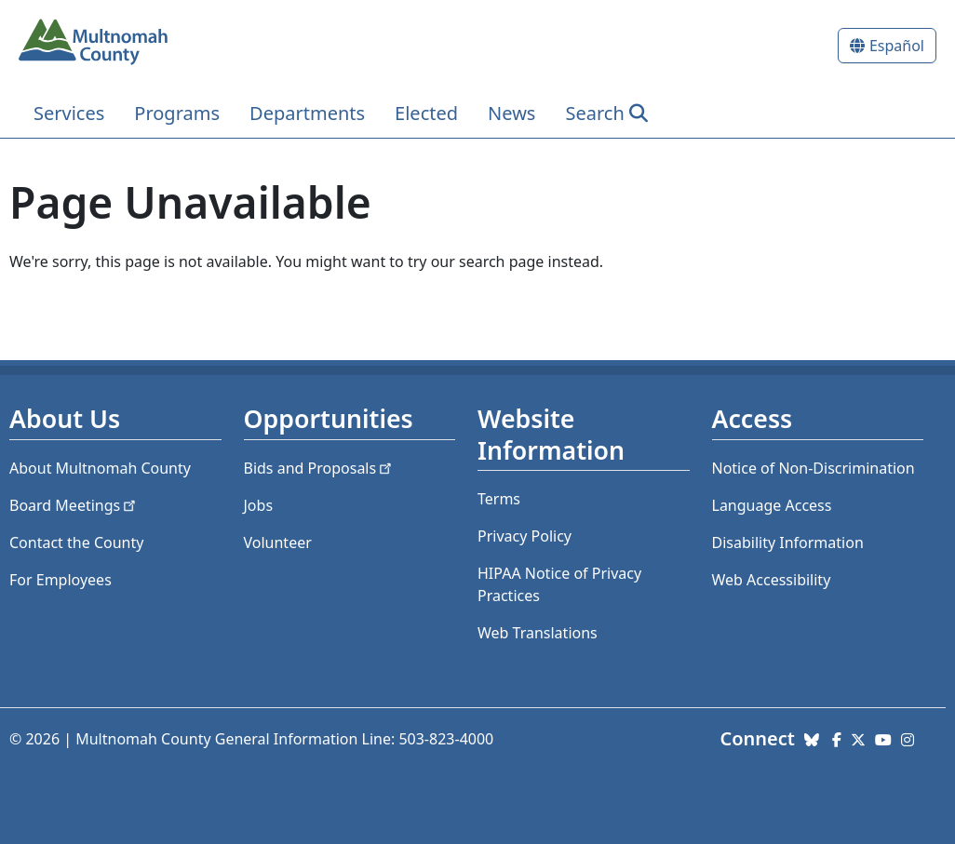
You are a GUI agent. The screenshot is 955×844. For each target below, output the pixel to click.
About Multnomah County (100, 468)
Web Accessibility (771, 579)
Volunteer (278, 542)
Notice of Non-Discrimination (813, 468)
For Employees (60, 579)
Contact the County (76, 542)
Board (74, 505)
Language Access (772, 505)
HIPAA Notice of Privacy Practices (559, 584)
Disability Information (788, 542)
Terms (499, 499)
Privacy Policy (525, 536)
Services (69, 113)
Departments (307, 113)
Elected (426, 113)
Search (594, 113)
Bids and (320, 468)
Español (896, 45)
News (511, 113)
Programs (177, 113)
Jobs (259, 505)
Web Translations (538, 633)
